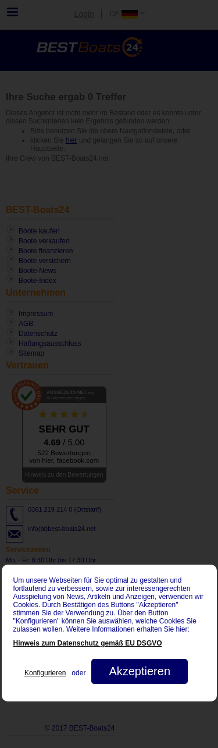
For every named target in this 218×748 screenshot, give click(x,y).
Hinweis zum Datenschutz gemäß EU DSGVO (87, 643)
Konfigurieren (45, 673)
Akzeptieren (139, 671)
